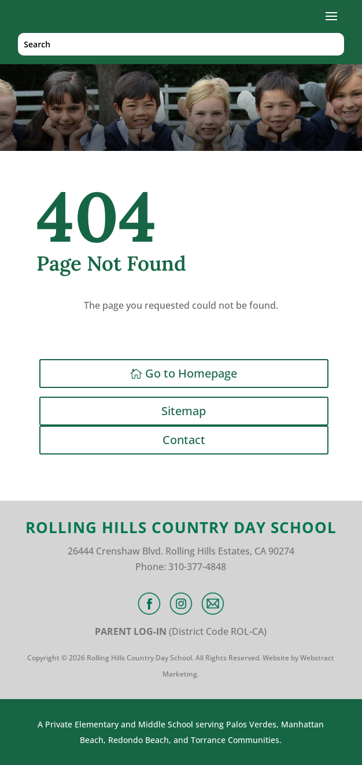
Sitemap (183, 411)
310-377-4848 (197, 566)
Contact (183, 440)
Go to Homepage (191, 373)
